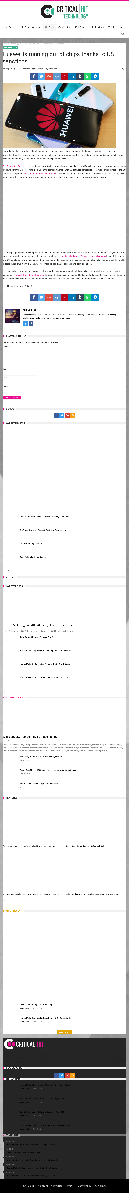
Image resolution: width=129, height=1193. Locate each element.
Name (5, 369)
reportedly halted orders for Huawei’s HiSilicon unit (82, 256)
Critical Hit (29, 1185)
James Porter (25, 1115)
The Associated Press (13, 166)
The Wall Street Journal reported (29, 275)
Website (6, 386)
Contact (43, 1185)
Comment (7, 346)
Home (5, 44)
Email (5, 377)
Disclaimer (100, 1185)
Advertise (56, 1185)
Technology (14, 44)
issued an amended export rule (40, 173)
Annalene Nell (26, 1008)
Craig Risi (8, 69)
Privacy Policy (83, 1185)
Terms (68, 1185)
